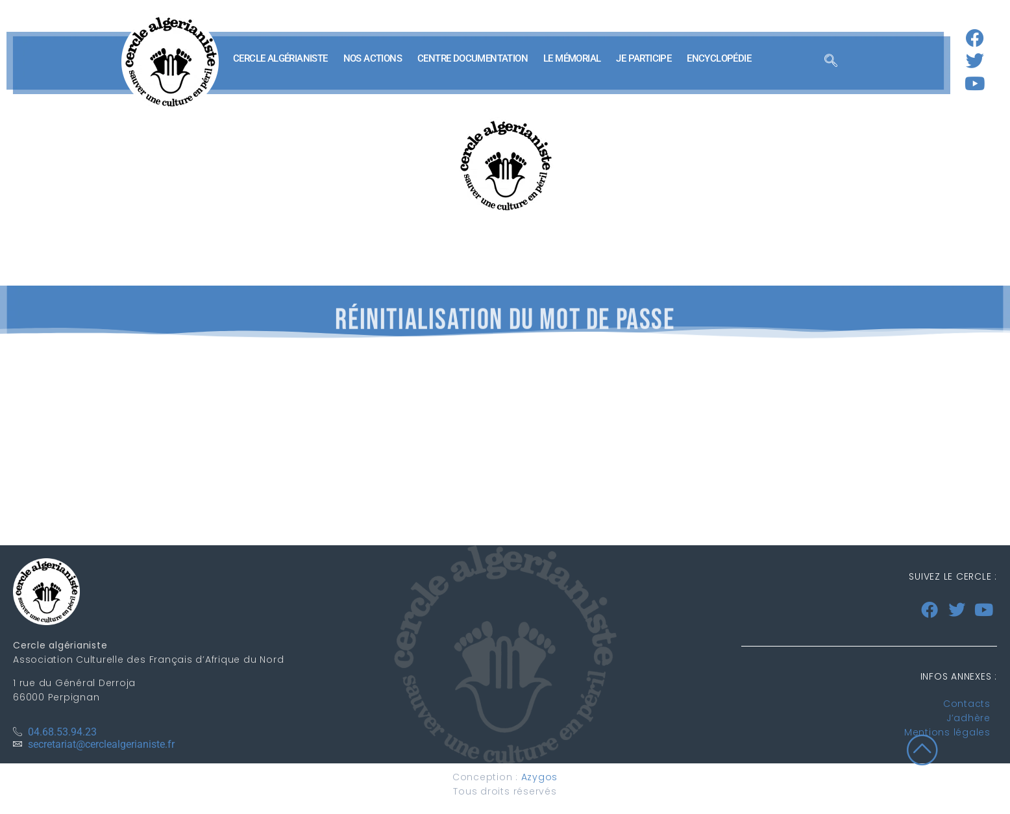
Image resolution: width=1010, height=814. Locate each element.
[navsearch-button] (831, 62)
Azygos (539, 777)
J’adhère (968, 717)
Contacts (967, 703)
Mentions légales (947, 732)
